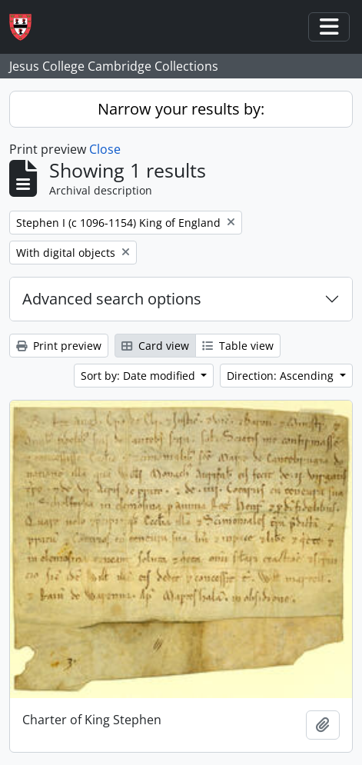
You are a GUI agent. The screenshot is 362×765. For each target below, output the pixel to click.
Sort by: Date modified (139, 375)
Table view (238, 345)
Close (105, 149)
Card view (155, 345)
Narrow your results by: (181, 108)
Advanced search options (111, 298)
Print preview (58, 345)
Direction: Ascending (282, 375)
